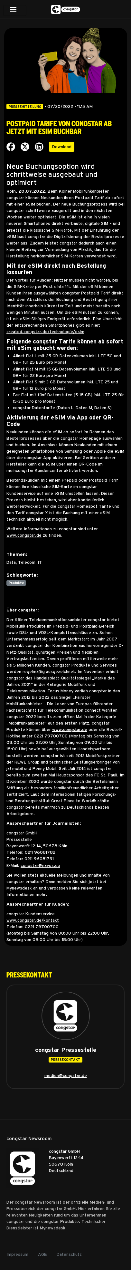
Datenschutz (69, 1254)
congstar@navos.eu (40, 865)
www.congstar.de (24, 535)
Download (61, 146)
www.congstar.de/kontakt (32, 920)
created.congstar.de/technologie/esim (45, 331)
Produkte (16, 583)
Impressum (17, 1254)
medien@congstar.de (65, 1075)
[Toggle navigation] (14, 10)
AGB (42, 1254)
